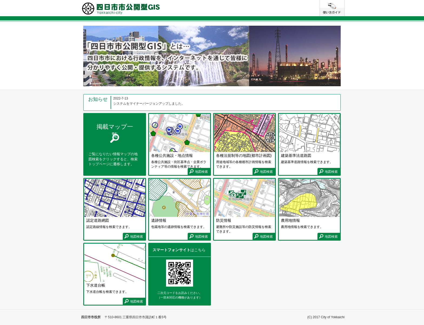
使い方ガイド (344, 2)
